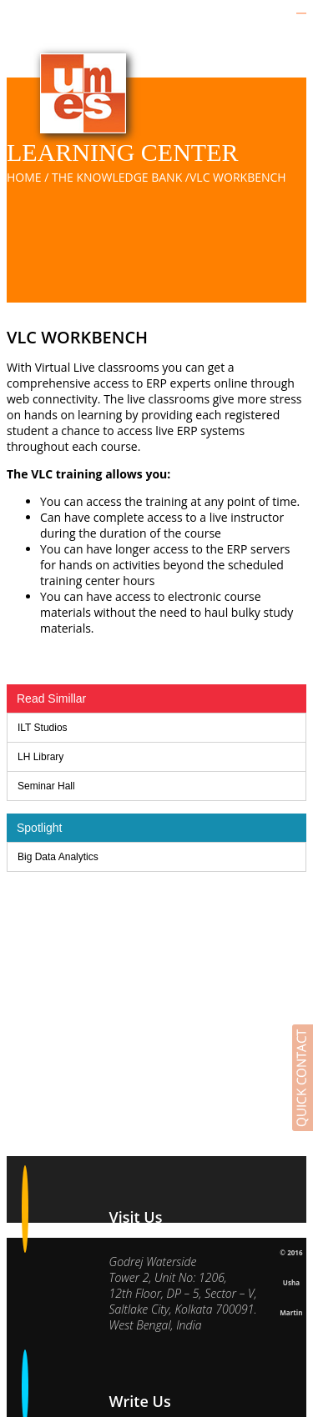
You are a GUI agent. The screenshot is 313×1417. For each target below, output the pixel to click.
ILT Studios (43, 728)
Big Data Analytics (58, 857)
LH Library (40, 757)
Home (24, 177)
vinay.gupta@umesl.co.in (173, 1363)
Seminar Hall (46, 786)
